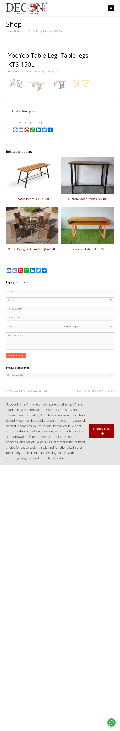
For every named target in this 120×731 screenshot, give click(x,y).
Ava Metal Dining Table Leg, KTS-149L (26, 471)
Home (9, 31)
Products (18, 31)
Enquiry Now (101, 512)
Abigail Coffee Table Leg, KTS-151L (95, 471)
